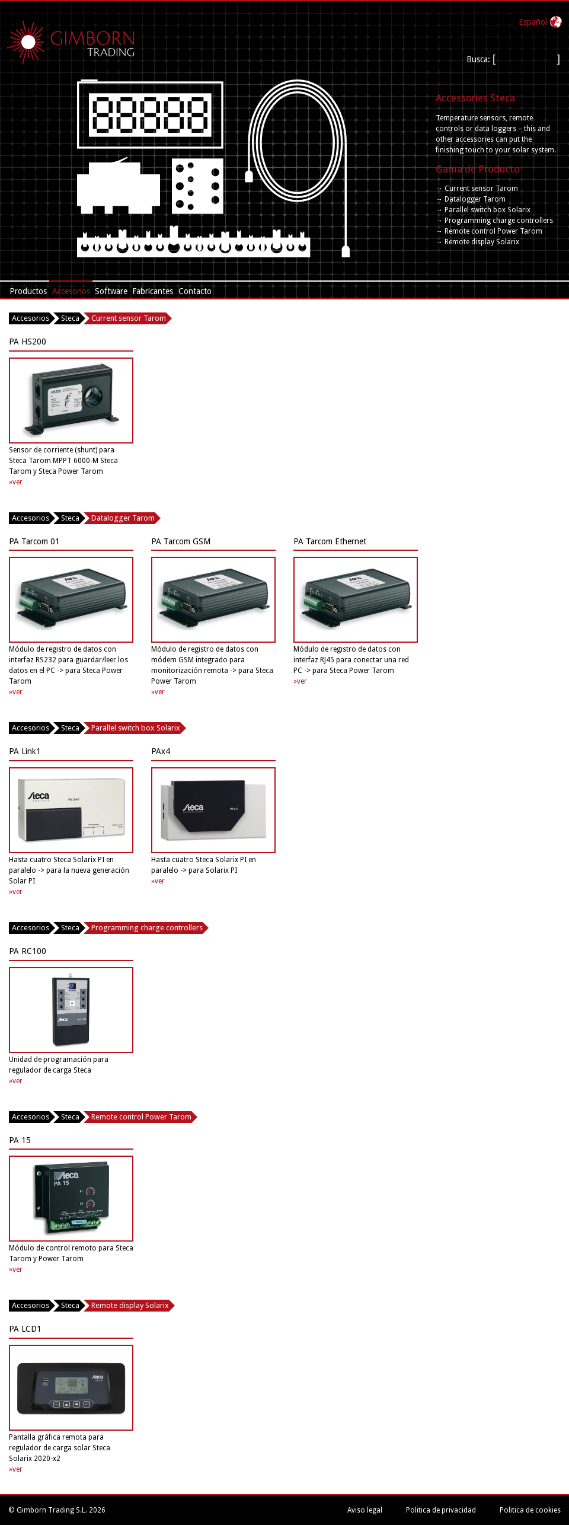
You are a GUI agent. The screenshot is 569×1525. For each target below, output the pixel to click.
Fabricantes (152, 291)
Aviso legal (364, 1510)
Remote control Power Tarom (141, 1116)
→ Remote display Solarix (477, 242)
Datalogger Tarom (123, 517)
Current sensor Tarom (128, 318)
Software (111, 291)
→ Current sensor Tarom (477, 188)
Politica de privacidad (441, 1510)
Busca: (479, 59)
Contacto (195, 291)
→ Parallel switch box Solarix (483, 210)
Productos (28, 291)
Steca (70, 318)
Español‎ (533, 22)
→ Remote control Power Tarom (489, 231)
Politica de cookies (530, 1510)
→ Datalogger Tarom (471, 199)
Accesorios (71, 291)
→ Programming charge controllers (494, 220)
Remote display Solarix (130, 1305)
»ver (16, 482)
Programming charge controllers (147, 927)
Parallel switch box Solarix (135, 727)
